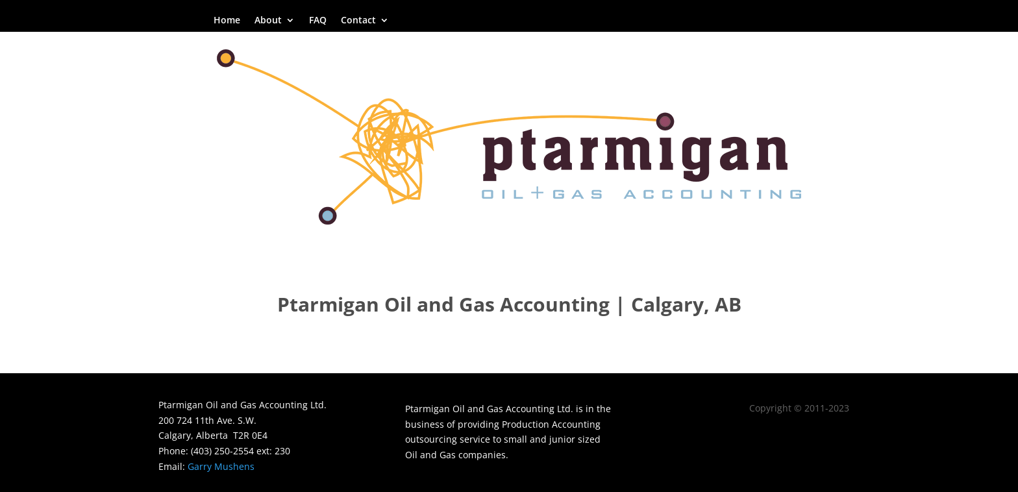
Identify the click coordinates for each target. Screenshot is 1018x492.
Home (227, 21)
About (268, 21)
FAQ (318, 21)
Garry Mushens (221, 466)
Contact (358, 21)
